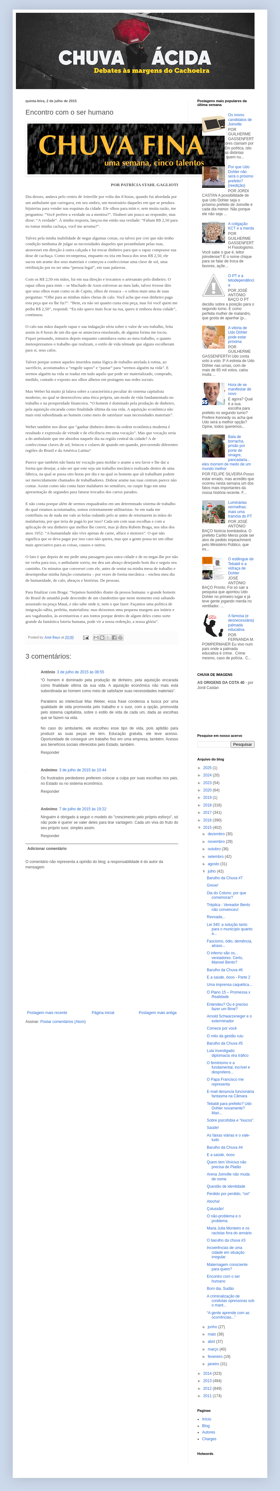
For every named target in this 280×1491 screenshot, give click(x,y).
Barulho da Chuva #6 (225, 970)
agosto (214, 864)
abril (212, 1341)
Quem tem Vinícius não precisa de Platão (227, 1164)
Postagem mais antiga (158, 1012)
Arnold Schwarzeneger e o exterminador (229, 1018)
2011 (208, 1396)
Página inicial (103, 1012)
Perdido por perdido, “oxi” (228, 1194)
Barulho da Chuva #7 (225, 878)
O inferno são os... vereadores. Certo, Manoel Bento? (225, 958)
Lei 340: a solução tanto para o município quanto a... (230, 929)
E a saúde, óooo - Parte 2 (228, 977)
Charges (209, 1439)
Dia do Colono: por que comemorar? (226, 895)
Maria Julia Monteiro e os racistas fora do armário (229, 1230)
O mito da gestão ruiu (225, 1036)
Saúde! (213, 1127)
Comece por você (222, 1028)
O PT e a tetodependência (241, 280)
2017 (208, 812)
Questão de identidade (226, 1186)
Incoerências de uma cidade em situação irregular (225, 1252)
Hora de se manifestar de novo (239, 389)
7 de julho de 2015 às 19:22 (82, 809)
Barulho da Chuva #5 (225, 1043)
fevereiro (216, 1356)
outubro (215, 849)
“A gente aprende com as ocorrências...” (228, 1315)
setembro (216, 856)
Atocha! (213, 1201)
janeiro (214, 1364)
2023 (208, 783)
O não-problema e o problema (224, 1218)
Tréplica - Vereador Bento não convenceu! (228, 907)
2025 (208, 768)
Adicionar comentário (46, 848)
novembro (217, 841)
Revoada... (216, 917)
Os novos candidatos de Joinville (240, 119)
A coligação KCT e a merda (241, 226)
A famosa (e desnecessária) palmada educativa (241, 623)
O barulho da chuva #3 (226, 1240)
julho (212, 871)
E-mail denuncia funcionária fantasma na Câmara (230, 1093)
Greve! (212, 885)
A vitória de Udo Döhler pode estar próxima (238, 335)
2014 (208, 1373)
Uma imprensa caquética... (229, 984)
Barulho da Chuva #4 (225, 1147)
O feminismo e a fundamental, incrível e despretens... (228, 1067)
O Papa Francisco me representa (225, 1081)
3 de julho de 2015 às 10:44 (82, 770)
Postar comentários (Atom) (63, 1021)
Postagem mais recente (47, 1012)
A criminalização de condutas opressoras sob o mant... (230, 1301)
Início (206, 1419)
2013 (208, 1381)
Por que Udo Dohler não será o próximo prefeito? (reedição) (240, 176)
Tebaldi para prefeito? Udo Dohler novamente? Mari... (229, 1108)
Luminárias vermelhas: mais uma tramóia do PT (240, 509)
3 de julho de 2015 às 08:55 (80, 672)
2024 (208, 775)
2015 (208, 827)
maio (212, 1334)
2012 (208, 1388)
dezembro (217, 834)
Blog (206, 1426)
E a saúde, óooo (220, 1155)
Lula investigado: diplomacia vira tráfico (227, 1052)
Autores (208, 1432)
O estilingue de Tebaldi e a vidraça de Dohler (241, 566)
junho (213, 1327)
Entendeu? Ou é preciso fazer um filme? (227, 1006)
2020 (208, 790)
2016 (208, 820)
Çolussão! (215, 1209)
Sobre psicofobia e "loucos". (230, 1120)
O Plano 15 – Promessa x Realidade (228, 994)
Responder (50, 752)
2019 (208, 797)
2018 (208, 805)
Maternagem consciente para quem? (227, 1266)
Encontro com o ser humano (223, 1278)
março (214, 1349)
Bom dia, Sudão (220, 1288)
